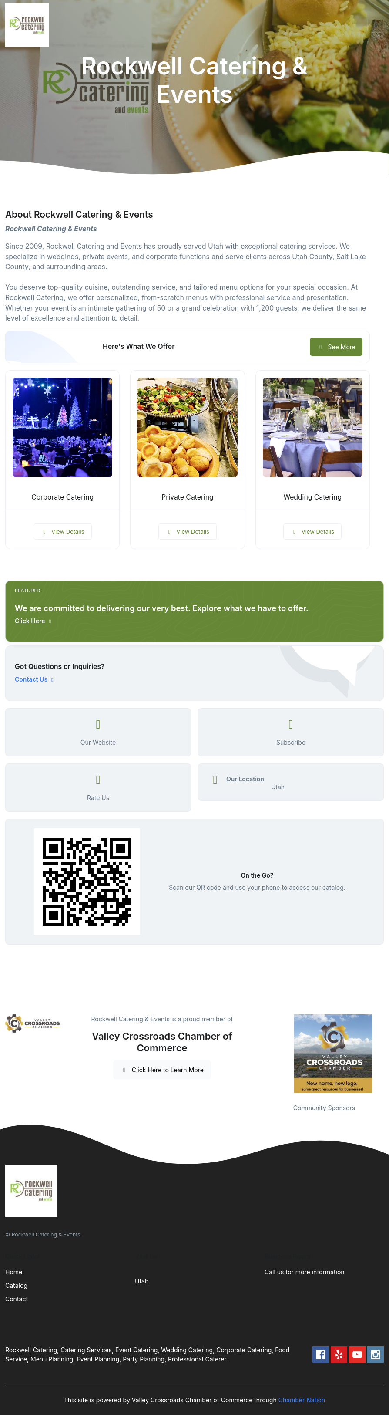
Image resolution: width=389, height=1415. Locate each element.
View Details (62, 531)
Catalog (16, 1285)
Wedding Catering (312, 497)
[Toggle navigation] (375, 25)
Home (13, 1272)
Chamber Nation (301, 1400)
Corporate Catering (62, 497)
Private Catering (187, 497)
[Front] (28, 25)
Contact (16, 1299)
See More (336, 347)
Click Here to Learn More (162, 1070)
